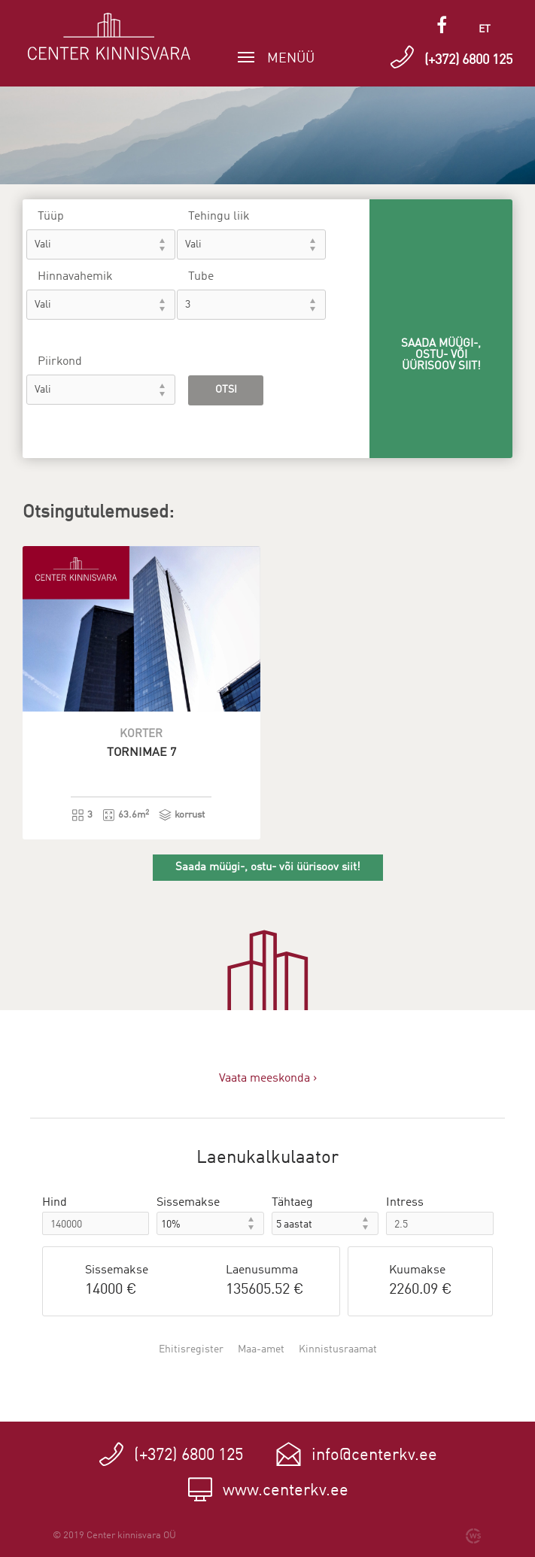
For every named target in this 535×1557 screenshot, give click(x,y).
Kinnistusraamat (338, 1349)
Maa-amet (261, 1349)
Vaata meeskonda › (268, 1079)
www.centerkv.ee (285, 1491)
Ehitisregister (191, 1349)
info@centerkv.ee (374, 1455)
